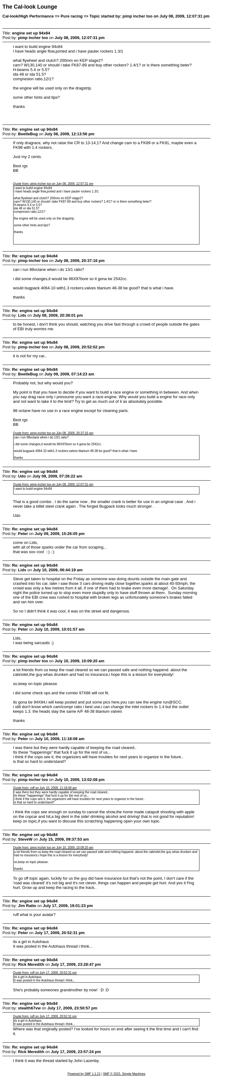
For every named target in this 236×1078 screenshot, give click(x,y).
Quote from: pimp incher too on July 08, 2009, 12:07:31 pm (53, 183)
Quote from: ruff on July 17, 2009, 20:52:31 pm (45, 972)
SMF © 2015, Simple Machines (124, 1074)
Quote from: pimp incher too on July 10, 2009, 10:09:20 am (53, 847)
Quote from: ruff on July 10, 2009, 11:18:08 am (45, 788)
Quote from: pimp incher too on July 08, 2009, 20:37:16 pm (53, 433)
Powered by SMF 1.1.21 (84, 1074)
